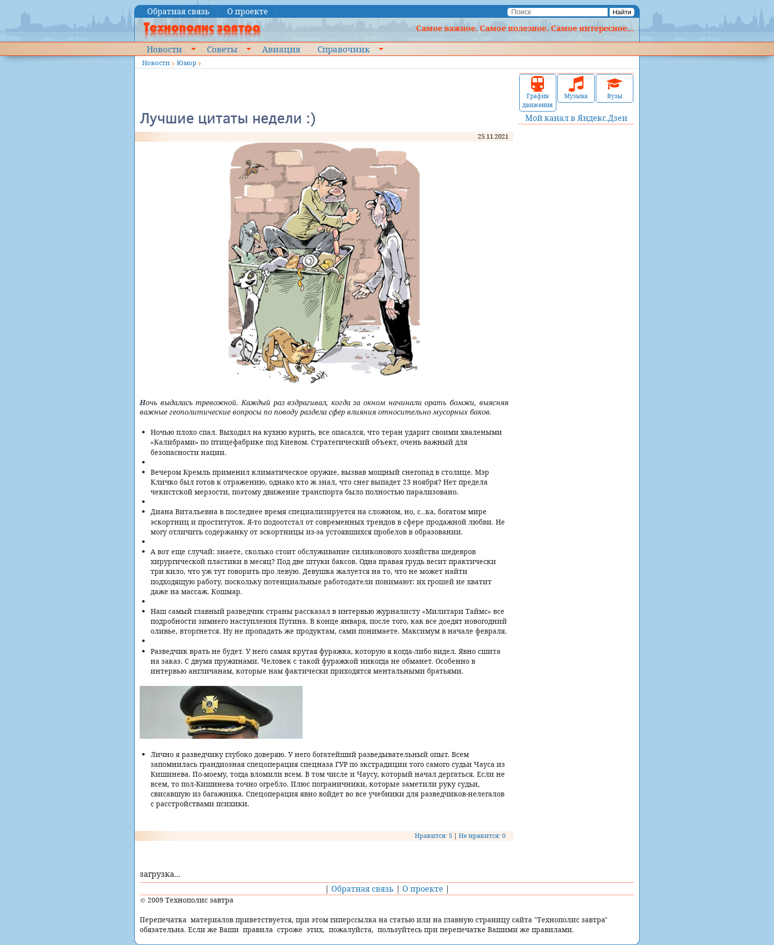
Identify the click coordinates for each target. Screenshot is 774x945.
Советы (222, 49)
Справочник (343, 49)
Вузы (614, 88)
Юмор (186, 62)
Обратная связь (178, 11)
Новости (164, 49)
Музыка (576, 88)
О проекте (247, 11)
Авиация (281, 49)
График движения (537, 92)
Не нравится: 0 (482, 835)
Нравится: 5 (433, 835)
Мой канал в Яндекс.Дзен (576, 118)
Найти (622, 12)
